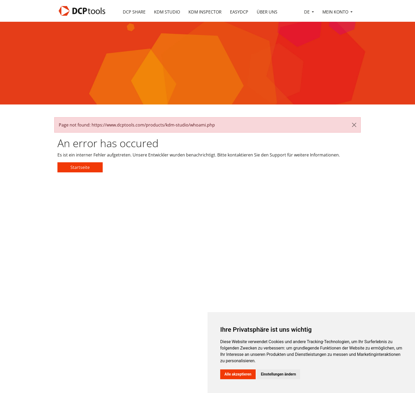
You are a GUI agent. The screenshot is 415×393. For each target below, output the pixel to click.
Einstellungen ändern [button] (278, 374)
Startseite (80, 167)
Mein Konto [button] (335, 12)
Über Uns (267, 12)
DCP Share (134, 12)
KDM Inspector (205, 12)
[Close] (354, 124)
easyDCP (239, 12)
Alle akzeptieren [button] (237, 374)
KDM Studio (167, 12)
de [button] (307, 12)
